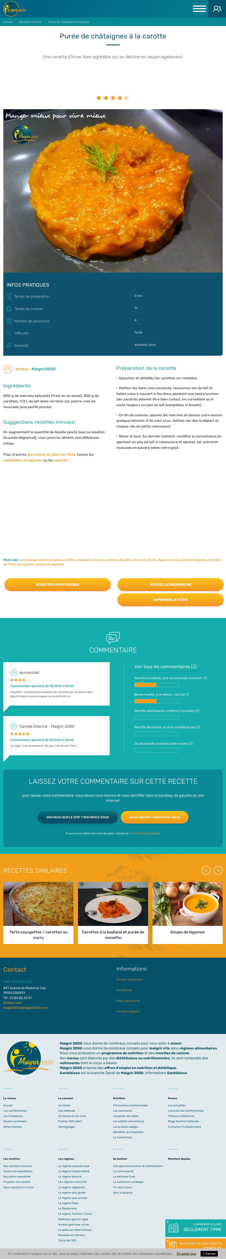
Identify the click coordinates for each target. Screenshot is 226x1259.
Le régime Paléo (68, 1203)
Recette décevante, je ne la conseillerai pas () (167, 730)
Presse (172, 1098)
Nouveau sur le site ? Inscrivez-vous (78, 817)
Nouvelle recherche (170, 584)
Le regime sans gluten (72, 1192)
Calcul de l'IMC (67, 1240)
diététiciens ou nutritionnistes (143, 1058)
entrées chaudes (118, 560)
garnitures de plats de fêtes (51, 454)
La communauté (123, 1171)
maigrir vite (159, 1048)
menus (73, 1058)
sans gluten (25, 564)
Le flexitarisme (67, 1208)
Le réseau (9, 1098)
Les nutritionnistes (15, 1110)
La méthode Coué (124, 1176)
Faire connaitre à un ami (18, 1187)
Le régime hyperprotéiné (73, 1171)
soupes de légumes (50, 564)
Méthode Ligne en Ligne (73, 1219)
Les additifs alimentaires (128, 1121)
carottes (69, 560)
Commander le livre (202, 1228)
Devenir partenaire (129, 979)
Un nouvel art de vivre (72, 1116)
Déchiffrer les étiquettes (128, 1132)
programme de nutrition (122, 1053)
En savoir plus (186, 1253)
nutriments (70, 1063)
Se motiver (120, 1158)
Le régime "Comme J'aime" (75, 1213)
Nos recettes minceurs (17, 1166)
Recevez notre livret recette (200, 1247)
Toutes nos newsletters (17, 1171)
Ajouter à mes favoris (57, 584)
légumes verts (168, 560)
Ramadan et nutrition (71, 1235)
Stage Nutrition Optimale (183, 1121)
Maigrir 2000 (17, 9)
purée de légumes (193, 560)
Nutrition (119, 1098)
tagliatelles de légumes (22, 460)
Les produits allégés (125, 1126)
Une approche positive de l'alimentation (138, 1166)
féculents (139, 560)
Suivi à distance (123, 1192)
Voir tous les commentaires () (165, 666)
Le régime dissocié (70, 1176)
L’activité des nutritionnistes (185, 1110)
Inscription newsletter (17, 1176)
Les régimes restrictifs (72, 1181)
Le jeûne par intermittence (75, 1229)
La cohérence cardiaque (128, 1181)
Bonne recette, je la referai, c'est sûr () (161, 698)
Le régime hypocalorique (73, 1166)
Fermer (209, 1254)
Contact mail (12, 1003)
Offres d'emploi (12, 1126)
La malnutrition (122, 1137)
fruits (152, 560)
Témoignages (66, 1126)
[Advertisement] (113, 509)
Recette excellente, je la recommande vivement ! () (170, 681)
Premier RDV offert (70, 1121)
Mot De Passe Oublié (144, 833)
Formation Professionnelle (184, 1126)
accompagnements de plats (41, 560)
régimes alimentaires (198, 1048)
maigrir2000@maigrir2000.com (25, 1008)
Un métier (64, 1105)
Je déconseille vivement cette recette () (163, 747)
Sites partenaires (128, 1001)
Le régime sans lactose (72, 1198)
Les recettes (11, 1158)
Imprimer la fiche (171, 600)
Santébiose (124, 990)
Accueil (8, 1105)
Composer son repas (126, 1116)
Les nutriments (122, 1110)
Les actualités (177, 1105)
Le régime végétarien (71, 1187)
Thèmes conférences (181, 1116)
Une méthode (66, 1110)
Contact (14, 969)
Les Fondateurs (13, 1116)
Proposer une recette (16, 1181)
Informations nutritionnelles (130, 1105)
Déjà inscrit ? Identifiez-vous (155, 817)
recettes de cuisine (172, 1053)
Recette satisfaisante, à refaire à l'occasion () (167, 714)
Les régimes (66, 1158)
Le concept (65, 1098)
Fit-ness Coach (122, 1187)
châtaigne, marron (91, 560)
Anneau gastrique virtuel (73, 1224)
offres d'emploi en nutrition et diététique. (140, 1068)
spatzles (61, 460)
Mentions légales (128, 1011)
